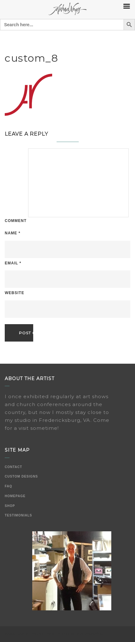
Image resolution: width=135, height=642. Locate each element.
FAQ (8, 486)
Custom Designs (21, 476)
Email (13, 263)
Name (12, 233)
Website (14, 293)
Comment (16, 221)
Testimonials (18, 515)
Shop (10, 506)
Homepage (15, 496)
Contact (13, 467)
